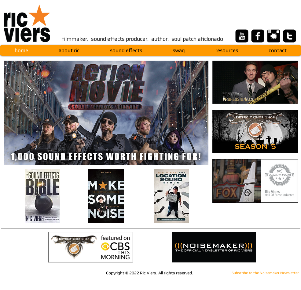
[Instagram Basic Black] (273, 36)
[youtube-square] (241, 36)
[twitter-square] (289, 36)
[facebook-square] (257, 36)
